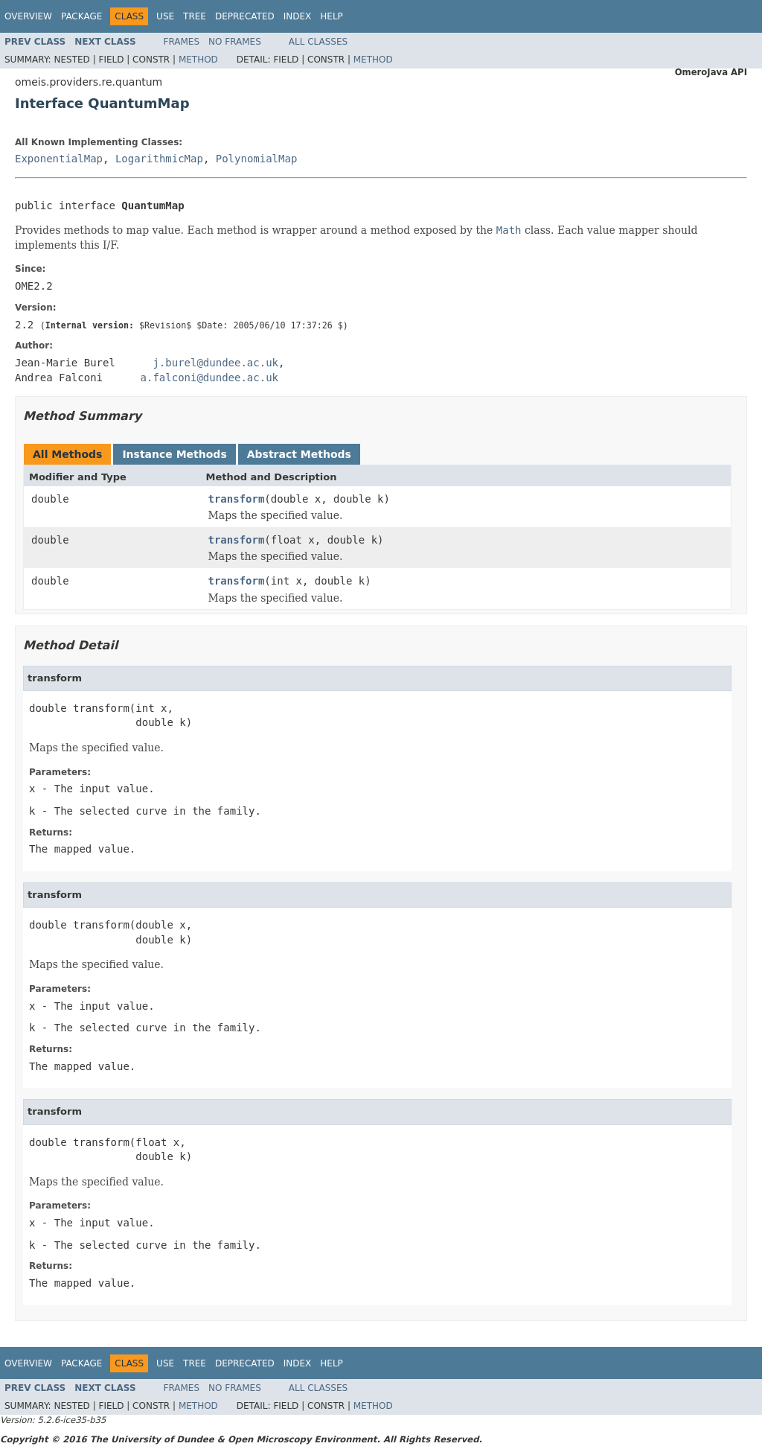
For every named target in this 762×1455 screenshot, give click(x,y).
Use (165, 16)
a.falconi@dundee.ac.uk (209, 377)
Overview (28, 16)
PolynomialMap (257, 159)
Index (298, 16)
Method (198, 59)
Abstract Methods (299, 454)
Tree (194, 16)
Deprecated (245, 16)
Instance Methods (174, 454)
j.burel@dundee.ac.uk (215, 363)
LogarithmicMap (159, 159)
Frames (182, 41)
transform (236, 499)
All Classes (318, 41)
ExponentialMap (59, 159)
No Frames (234, 41)
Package (81, 16)
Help (331, 16)
